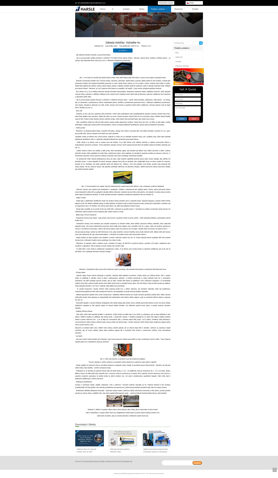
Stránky (148, 46)
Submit (181, 119)
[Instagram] (133, 3)
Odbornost (178, 57)
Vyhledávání (199, 43)
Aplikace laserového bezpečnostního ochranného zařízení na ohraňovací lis (155, 450)
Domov (77, 461)
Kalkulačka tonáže (166, 3)
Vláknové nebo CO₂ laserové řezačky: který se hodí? (86, 450)
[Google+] (123, 3)
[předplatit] (197, 463)
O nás (83, 461)
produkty (89, 461)
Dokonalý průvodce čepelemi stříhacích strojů (120, 450)
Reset (194, 119)
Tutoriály (178, 61)
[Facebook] (120, 3)
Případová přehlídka (182, 66)
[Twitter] (126, 3)
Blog (176, 53)
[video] (188, 76)
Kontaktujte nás (127, 461)
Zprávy (95, 461)
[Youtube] (130, 3)
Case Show (117, 461)
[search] (177, 462)
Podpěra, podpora (105, 461)
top (275, 470)
